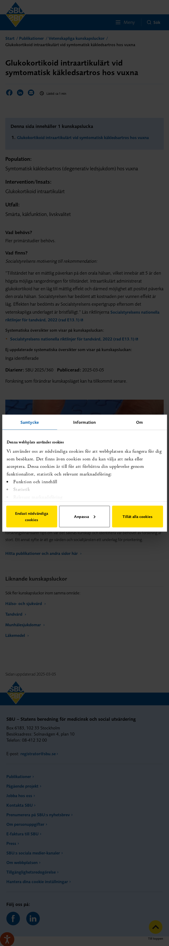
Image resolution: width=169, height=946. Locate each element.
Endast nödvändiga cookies (31, 516)
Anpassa (84, 516)
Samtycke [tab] (29, 422)
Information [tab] (84, 422)
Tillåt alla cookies (138, 516)
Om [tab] (139, 422)
